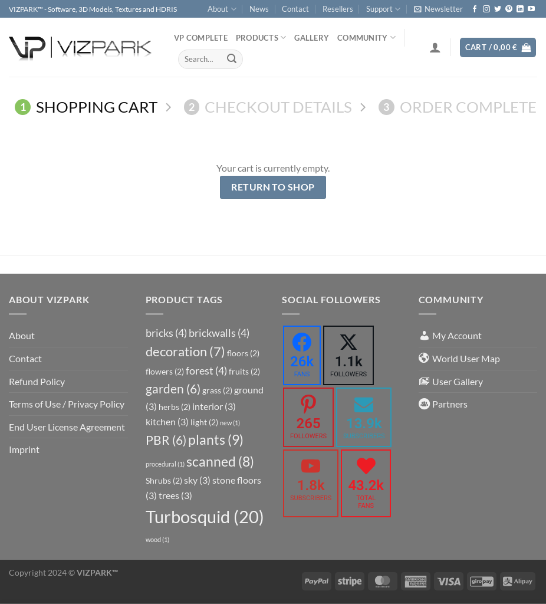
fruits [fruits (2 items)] (244, 371)
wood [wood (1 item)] (157, 539)
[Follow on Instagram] (486, 9)
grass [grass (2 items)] (217, 390)
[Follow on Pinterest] (508, 9)
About (222, 9)
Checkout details (268, 107)
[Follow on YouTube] (531, 9)
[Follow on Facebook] (474, 9)
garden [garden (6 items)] (173, 389)
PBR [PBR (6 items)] (166, 440)
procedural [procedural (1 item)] (165, 464)
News (259, 9)
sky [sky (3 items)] (197, 479)
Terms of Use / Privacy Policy (66, 403)
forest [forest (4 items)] (206, 370)
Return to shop (273, 187)
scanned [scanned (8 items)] (220, 462)
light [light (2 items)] (204, 422)
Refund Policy (37, 381)
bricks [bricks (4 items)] (166, 332)
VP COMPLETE (201, 37)
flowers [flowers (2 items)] (165, 371)
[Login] (435, 47)
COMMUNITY (366, 37)
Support (383, 9)
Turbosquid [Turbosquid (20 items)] (205, 516)
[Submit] (232, 59)
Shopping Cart (86, 107)
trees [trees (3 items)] (175, 495)
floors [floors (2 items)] (243, 353)
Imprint (24, 449)
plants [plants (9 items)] (216, 439)
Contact (295, 9)
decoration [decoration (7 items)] (185, 351)
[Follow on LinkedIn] (520, 9)
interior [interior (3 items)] (214, 406)
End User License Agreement (67, 426)
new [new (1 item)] (230, 422)
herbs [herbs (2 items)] (174, 407)
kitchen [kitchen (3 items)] (167, 421)
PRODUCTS (261, 37)
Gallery (311, 37)
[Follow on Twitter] (497, 9)
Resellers (338, 9)
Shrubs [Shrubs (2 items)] (164, 480)
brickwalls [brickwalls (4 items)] (219, 332)
